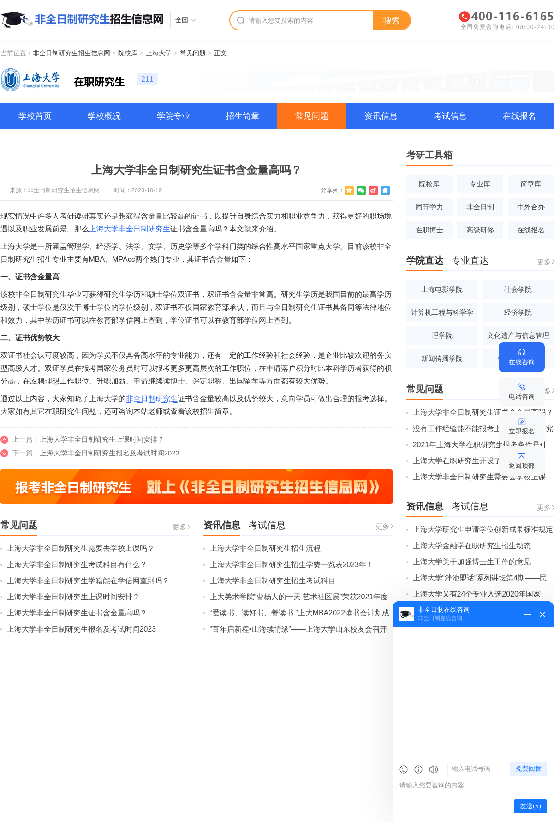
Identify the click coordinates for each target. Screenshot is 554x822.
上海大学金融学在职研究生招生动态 (472, 546)
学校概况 (104, 116)
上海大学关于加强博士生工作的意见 (472, 562)
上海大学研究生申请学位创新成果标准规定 (483, 529)
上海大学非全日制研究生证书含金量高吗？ (77, 613)
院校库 (127, 53)
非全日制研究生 (152, 398)
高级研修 (480, 230)
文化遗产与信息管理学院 (518, 338)
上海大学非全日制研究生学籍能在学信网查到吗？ (88, 581)
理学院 (442, 335)
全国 (181, 20)
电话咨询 (522, 396)
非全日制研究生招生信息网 (71, 53)
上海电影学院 (442, 289)
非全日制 (480, 207)
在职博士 (429, 230)
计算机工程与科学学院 (442, 315)
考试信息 (450, 116)
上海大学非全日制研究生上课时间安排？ (102, 439)
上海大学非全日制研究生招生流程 (265, 548)
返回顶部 (522, 465)
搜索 (391, 20)
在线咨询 (522, 362)
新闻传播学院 (442, 358)
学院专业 (173, 116)
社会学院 (518, 289)
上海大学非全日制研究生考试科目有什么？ (77, 564)
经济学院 (518, 312)
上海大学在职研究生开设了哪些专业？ (475, 461)
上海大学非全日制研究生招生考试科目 (272, 581)
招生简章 (242, 116)
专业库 (480, 184)
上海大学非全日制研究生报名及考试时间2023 (109, 453)
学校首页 (35, 116)
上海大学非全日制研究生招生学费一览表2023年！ (292, 564)
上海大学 (159, 53)
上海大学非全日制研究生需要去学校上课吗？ (81, 548)
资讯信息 (381, 116)
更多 (179, 527)
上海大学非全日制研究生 (129, 229)
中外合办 (531, 207)
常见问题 (193, 53)
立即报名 (522, 431)
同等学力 (429, 207)
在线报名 (519, 116)
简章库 (530, 184)
